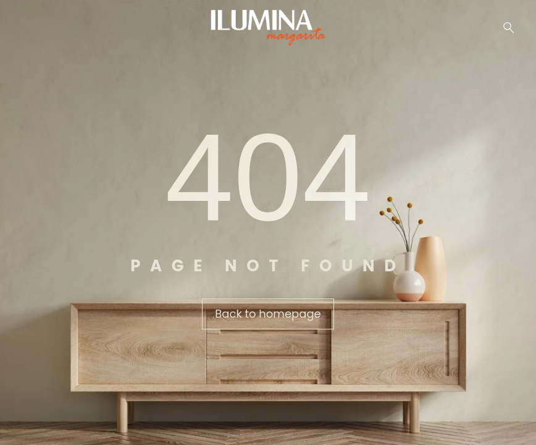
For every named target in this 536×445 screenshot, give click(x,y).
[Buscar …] (508, 27)
